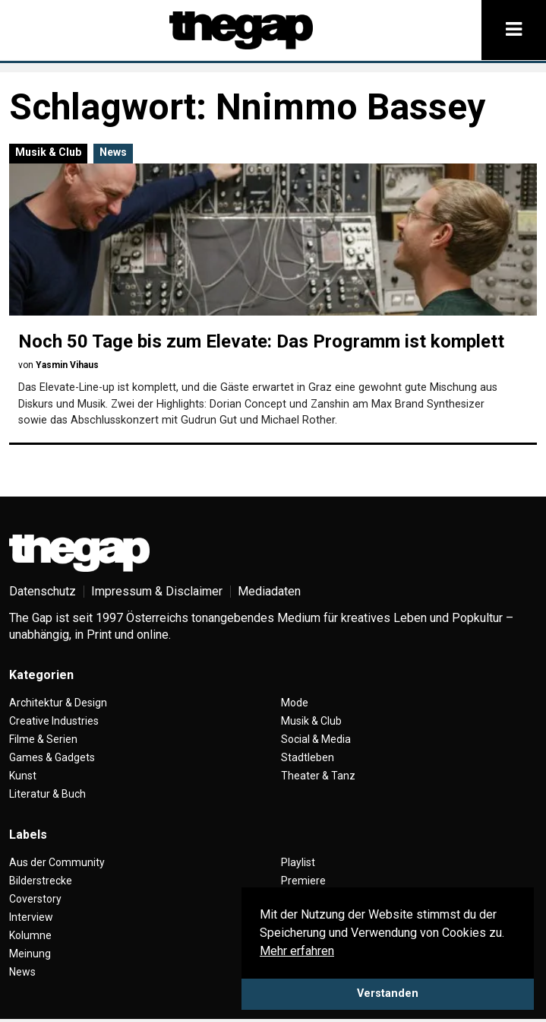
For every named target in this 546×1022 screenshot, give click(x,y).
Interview (31, 917)
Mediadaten (269, 591)
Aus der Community (57, 862)
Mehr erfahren (297, 951)
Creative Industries (54, 721)
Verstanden (387, 993)
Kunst (22, 776)
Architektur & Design (58, 703)
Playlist (298, 862)
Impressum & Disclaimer (157, 591)
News (113, 152)
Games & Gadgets (52, 757)
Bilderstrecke (40, 880)
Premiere (303, 880)
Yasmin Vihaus (67, 365)
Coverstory (35, 899)
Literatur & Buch (47, 794)
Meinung (30, 953)
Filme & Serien (43, 739)
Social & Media (316, 739)
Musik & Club (48, 152)
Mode (294, 703)
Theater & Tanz (318, 776)
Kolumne (30, 935)
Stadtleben (307, 757)
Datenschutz (42, 591)
